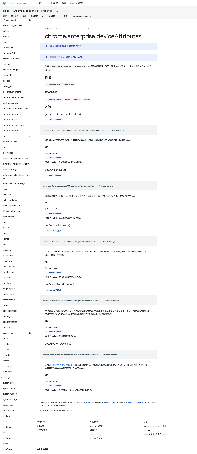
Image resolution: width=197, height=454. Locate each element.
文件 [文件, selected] (40, 3)
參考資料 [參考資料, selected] (52, 16)
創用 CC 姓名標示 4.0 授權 (80, 403)
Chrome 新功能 (76, 3)
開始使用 (14, 16)
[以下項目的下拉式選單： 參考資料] (59, 16)
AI (43, 16)
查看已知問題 (42, 430)
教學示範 (34, 16)
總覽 (5, 16)
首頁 (46, 29)
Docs (6, 10)
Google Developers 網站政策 (137, 403)
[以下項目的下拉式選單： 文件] (45, 3)
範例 (65, 16)
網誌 (64, 3)
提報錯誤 (40, 426)
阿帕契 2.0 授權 (109, 403)
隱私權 (45, 449)
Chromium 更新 (96, 426)
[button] (16, 377)
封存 (92, 434)
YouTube (147, 430)
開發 (24, 16)
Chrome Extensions (24, 10)
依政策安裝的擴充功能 (72, 46)
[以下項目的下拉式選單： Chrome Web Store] (91, 16)
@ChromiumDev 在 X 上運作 (155, 426)
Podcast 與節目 (96, 438)
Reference (46, 10)
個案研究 (54, 3)
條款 (38, 449)
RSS (145, 438)
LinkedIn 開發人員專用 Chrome (156, 434)
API (58, 10)
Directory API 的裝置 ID (59, 365)
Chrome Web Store (80, 16)
